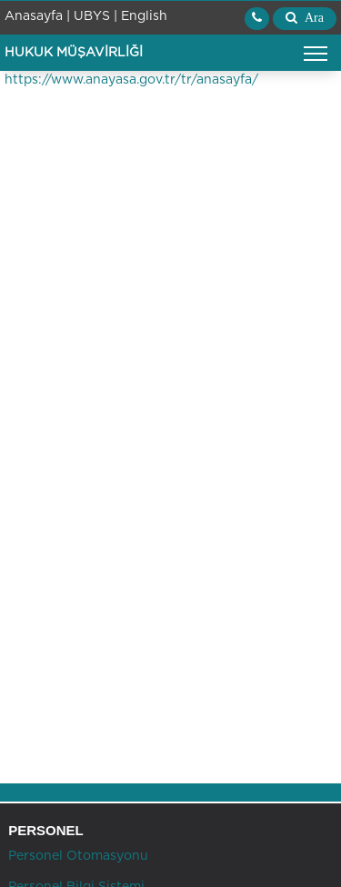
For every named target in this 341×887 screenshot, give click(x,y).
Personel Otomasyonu (76, 856)
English (144, 16)
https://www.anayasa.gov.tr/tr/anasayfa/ (131, 80)
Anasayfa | (37, 16)
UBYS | (95, 16)
